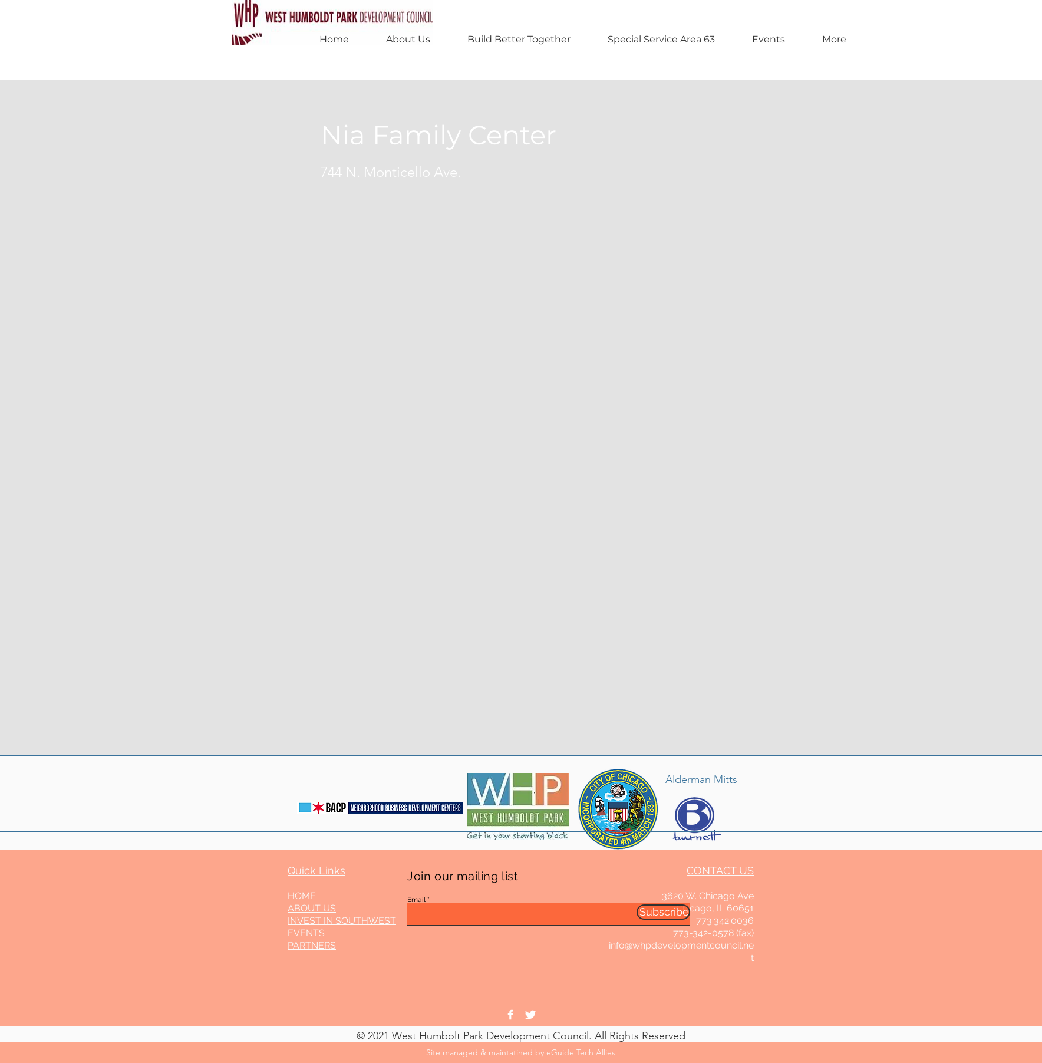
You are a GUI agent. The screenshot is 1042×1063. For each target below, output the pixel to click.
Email (416, 899)
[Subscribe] (663, 912)
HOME (302, 895)
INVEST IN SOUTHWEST (342, 920)
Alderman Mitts (701, 779)
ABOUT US (312, 908)
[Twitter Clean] (530, 1014)
